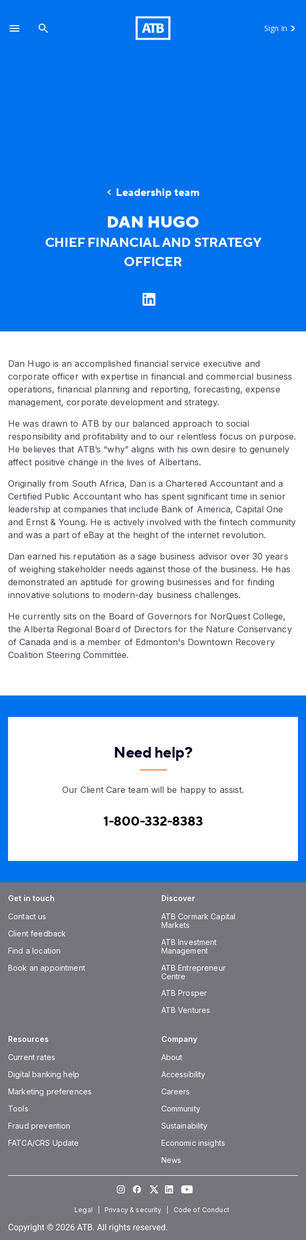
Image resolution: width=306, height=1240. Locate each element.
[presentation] (153, 108)
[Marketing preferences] (50, 1091)
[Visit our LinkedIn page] (169, 1189)
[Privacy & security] (134, 1210)
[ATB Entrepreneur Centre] (193, 972)
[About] (172, 1057)
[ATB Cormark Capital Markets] (198, 920)
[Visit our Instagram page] (121, 1189)
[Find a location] (34, 950)
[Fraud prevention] (39, 1125)
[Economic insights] (193, 1142)
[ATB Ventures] (186, 1010)
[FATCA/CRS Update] (43, 1142)
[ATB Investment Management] (189, 946)
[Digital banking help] (43, 1074)
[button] (14, 28)
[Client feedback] (37, 933)
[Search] (43, 28)
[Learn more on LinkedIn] (148, 299)
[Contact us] (27, 916)
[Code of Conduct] (202, 1210)
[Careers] (175, 1091)
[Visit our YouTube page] (185, 1189)
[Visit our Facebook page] (137, 1189)
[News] (171, 1160)
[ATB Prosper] (184, 992)
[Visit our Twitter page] (153, 1189)
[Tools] (18, 1108)
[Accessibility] (183, 1074)
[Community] (180, 1108)
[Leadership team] (153, 192)
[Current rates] (31, 1057)
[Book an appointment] (46, 967)
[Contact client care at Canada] (153, 821)
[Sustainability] (184, 1125)
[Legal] (85, 1210)
